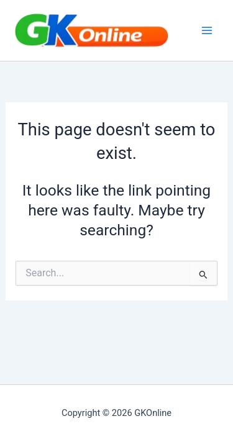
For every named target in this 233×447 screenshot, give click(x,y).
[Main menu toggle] (207, 31)
